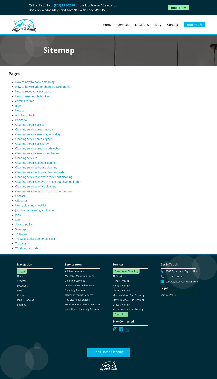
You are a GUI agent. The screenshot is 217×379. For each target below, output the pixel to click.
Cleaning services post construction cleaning (43, 191)
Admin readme (24, 101)
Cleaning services (26, 158)
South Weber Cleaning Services (82, 304)
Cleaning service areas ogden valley (37, 134)
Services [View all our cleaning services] (123, 25)
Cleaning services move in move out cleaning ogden (48, 182)
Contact (20, 196)
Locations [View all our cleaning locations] (142, 25)
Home (20, 276)
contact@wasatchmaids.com (182, 281)
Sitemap (20, 229)
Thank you (21, 234)
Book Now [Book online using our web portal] (194, 25)
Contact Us (120, 314)
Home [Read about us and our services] (107, 25)
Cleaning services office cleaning (35, 186)
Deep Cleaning (121, 280)
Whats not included (27, 248)
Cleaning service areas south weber (38, 148)
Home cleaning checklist (30, 205)
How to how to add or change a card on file (42, 87)
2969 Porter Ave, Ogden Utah (182, 271)
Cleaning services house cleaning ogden (40, 172)
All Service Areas (74, 271)
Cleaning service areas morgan (35, 129)
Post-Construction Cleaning (128, 309)
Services (21, 280)
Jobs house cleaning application (35, 210)
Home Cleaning (121, 285)
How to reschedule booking (32, 96)
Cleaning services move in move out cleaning (43, 177)
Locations (22, 285)
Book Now (178, 8)
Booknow (21, 120)
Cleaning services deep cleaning (35, 163)
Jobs (18, 215)
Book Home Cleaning (126, 271)
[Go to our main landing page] (24, 25)
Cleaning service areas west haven (37, 153)
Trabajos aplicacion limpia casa (35, 239)
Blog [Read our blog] (158, 25)
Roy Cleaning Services (77, 299)
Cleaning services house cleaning (36, 167)
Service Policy (168, 295)
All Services (119, 276)
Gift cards (21, 201)
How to (19, 110)
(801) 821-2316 (65, 5)
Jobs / (20, 299)
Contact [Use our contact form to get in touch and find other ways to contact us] (172, 25)
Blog (18, 106)
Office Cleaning (121, 304)
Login (18, 220)
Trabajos (20, 243)
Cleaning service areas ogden (34, 139)
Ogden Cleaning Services (79, 295)
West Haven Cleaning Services (82, 309)
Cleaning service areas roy (32, 144)
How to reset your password (33, 91)
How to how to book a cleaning (35, 82)
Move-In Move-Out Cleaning (128, 295)
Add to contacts (25, 115)
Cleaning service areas (29, 125)
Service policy (24, 224)
